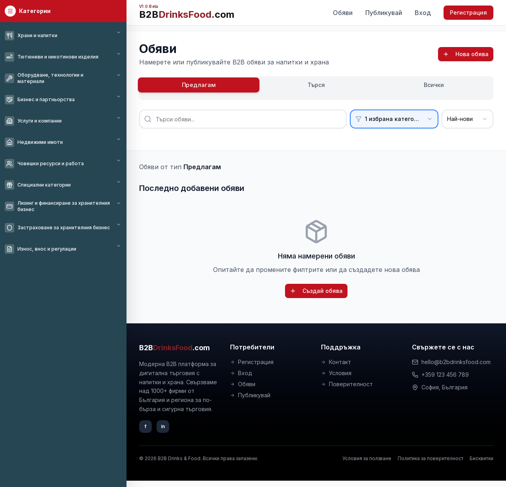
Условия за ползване (366, 458)
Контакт (336, 362)
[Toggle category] (118, 32)
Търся (316, 84)
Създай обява (316, 290)
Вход (423, 13)
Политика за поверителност (430, 458)
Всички (434, 84)
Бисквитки (481, 458)
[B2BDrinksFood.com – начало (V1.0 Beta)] (186, 12)
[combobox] (467, 118)
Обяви (343, 13)
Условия (336, 373)
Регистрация (468, 12)
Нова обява (466, 54)
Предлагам (199, 85)
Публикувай (383, 13)
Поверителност (347, 384)
